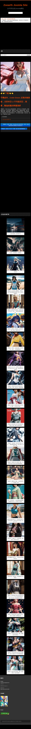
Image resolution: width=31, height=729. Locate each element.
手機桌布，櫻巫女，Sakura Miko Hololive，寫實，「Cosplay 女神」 (15, 406)
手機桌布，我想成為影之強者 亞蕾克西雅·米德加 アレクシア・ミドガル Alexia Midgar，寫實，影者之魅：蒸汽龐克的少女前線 (15, 597)
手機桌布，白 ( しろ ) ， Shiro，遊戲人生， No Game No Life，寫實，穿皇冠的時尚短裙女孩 (15, 368)
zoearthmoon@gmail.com (5, 682)
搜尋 (28, 55)
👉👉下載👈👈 (7, 93)
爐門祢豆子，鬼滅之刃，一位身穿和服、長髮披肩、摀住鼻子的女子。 (15, 539)
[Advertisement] (12, 36)
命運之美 (15, 271)
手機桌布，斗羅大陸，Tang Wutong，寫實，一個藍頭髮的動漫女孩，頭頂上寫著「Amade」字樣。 (15, 444)
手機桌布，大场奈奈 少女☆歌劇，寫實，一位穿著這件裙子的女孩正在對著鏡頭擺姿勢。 (15, 463)
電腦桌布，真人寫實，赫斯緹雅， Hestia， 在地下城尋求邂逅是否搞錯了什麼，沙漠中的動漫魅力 (15, 292)
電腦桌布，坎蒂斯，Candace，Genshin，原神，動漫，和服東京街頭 (15, 329)
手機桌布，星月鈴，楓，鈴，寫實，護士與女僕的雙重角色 (13, 128)
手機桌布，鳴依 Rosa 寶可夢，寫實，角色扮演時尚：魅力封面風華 (15, 672)
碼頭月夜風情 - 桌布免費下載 (15, 233)
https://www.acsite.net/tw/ (5, 689)
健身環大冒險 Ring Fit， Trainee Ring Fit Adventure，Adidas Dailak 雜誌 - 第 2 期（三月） (15, 520)
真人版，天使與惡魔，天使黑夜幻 (15, 252)
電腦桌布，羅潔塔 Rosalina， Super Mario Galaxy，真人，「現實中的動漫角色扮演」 (15, 311)
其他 (5, 18)
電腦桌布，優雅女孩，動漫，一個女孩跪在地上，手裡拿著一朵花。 (15, 482)
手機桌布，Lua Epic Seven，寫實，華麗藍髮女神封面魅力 (15, 634)
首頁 (2, 18)
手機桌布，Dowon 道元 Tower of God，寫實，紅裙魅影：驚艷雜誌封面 (15, 615)
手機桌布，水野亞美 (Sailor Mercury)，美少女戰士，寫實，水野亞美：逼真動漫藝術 (15, 387)
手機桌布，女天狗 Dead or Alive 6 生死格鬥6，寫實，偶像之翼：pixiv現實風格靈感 (15, 653)
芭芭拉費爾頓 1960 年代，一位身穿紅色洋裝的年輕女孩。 (15, 558)
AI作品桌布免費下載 (11, 18)
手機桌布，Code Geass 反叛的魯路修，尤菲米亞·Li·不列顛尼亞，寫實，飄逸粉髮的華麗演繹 (15, 102)
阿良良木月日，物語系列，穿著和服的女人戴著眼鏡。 (15, 577)
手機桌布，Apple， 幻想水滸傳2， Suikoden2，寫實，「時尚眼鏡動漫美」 (15, 349)
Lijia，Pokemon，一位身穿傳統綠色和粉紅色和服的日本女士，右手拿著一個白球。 (16, 501)
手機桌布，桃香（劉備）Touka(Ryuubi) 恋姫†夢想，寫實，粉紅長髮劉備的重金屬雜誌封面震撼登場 (15, 125)
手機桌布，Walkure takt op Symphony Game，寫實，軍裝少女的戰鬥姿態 (15, 425)
